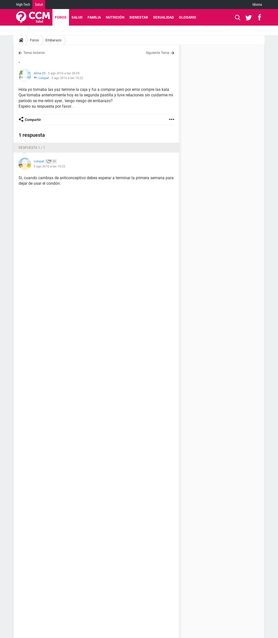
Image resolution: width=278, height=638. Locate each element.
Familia (94, 17)
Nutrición (115, 17)
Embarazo (53, 40)
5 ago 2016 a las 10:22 (67, 78)
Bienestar (138, 17)
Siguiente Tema (157, 53)
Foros (60, 17)
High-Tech (23, 5)
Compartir (33, 120)
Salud (39, 5)
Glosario (187, 17)
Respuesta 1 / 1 (32, 148)
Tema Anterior (34, 53)
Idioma (257, 5)
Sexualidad (163, 17)
